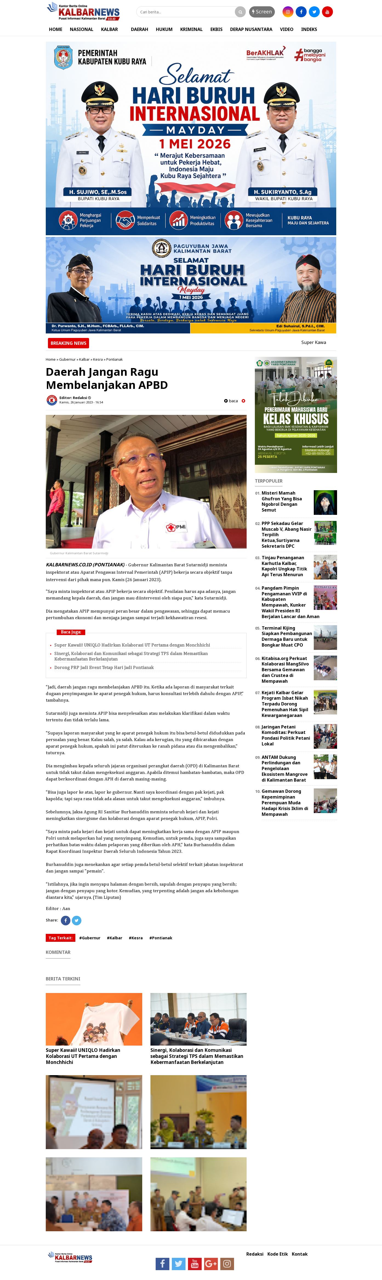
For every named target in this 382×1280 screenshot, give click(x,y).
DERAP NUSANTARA (251, 29)
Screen (262, 11)
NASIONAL (81, 29)
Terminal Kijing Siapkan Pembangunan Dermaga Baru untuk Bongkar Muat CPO (287, 636)
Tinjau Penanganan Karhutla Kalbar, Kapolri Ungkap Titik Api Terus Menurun (284, 566)
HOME (55, 29)
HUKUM (164, 29)
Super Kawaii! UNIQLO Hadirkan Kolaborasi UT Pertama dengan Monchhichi (132, 645)
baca (231, 400)
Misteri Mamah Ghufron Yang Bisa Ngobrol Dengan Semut (282, 501)
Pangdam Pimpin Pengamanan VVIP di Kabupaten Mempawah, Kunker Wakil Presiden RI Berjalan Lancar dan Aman (291, 602)
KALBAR (109, 29)
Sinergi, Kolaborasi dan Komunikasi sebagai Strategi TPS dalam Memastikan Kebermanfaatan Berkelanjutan (196, 1056)
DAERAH (139, 29)
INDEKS (309, 29)
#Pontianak (160, 937)
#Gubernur (89, 937)
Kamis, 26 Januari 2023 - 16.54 (81, 402)
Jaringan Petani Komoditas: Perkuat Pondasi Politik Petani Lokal (286, 735)
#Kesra (136, 937)
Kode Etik (277, 1254)
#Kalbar (114, 937)
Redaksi (255, 1254)
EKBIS (216, 29)
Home (51, 359)
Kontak (300, 1254)
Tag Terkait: (61, 937)
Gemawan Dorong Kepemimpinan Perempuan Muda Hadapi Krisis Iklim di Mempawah (285, 802)
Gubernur (67, 359)
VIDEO (286, 29)
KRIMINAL (191, 29)
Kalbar (84, 359)
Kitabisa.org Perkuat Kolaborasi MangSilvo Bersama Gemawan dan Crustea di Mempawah (285, 669)
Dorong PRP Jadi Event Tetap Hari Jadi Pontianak (103, 667)
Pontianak (114, 359)
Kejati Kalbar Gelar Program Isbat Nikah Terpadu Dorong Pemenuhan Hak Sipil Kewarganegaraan (285, 704)
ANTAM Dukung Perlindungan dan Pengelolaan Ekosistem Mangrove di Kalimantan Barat (285, 768)
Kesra (98, 359)
